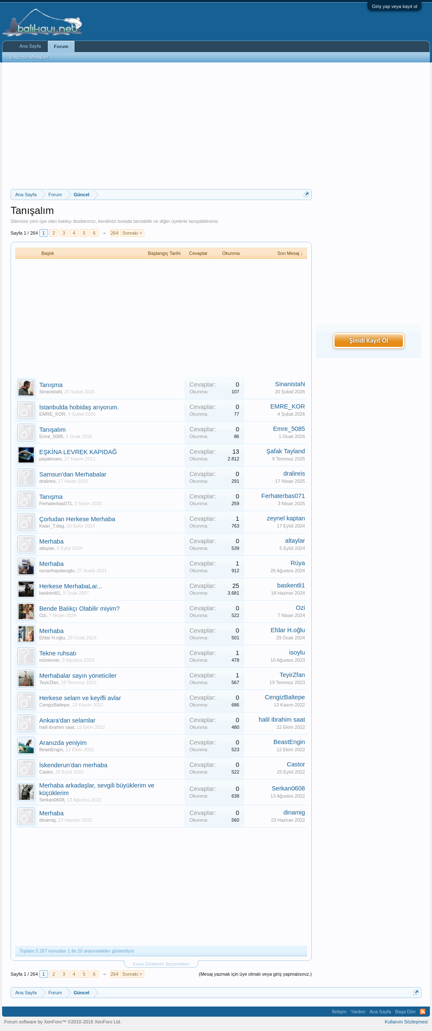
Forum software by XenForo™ (63, 1021)
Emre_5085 (51, 436)
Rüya (298, 563)
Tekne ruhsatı (57, 653)
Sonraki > (132, 232)
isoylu (297, 652)
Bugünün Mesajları (29, 57)
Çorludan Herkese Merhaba (77, 519)
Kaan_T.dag (51, 525)
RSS (423, 1012)
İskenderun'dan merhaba (73, 765)
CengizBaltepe (54, 704)
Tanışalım (52, 429)
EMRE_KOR (52, 414)
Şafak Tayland (285, 451)
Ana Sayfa (30, 46)
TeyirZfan (48, 682)
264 (114, 232)
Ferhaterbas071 (55, 503)
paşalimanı (50, 458)
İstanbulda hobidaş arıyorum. (79, 407)
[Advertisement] (161, 126)
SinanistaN (50, 391)
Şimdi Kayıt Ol (368, 340)
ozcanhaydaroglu (57, 570)
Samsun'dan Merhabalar (72, 474)
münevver (49, 660)
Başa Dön (405, 1011)
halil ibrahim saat (56, 727)
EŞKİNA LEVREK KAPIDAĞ (78, 452)
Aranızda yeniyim (62, 742)
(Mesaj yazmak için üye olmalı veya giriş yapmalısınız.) (255, 974)
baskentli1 (49, 592)
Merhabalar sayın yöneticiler (77, 675)
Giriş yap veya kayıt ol (394, 6)
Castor (46, 771)
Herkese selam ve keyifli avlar (80, 698)
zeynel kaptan (286, 518)
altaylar (46, 548)
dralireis (47, 481)
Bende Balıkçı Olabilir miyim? (79, 608)
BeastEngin (51, 749)
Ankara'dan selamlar (67, 720)
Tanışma (50, 385)
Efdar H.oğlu (52, 637)
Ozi (42, 615)
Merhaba (51, 541)
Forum (61, 46)
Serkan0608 (51, 799)
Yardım (358, 1011)
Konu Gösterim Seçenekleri (161, 963)
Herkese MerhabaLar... (70, 586)
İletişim (339, 1011)
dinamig (47, 820)
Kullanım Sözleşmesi (406, 1021)
